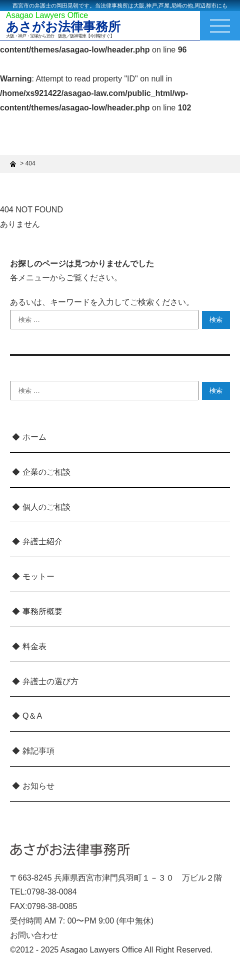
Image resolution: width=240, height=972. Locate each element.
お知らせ (38, 786)
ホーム (34, 437)
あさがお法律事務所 (63, 26)
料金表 (34, 646)
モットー (38, 576)
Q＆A (32, 716)
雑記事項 (38, 751)
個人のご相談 (46, 507)
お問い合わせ (34, 935)
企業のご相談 (46, 472)
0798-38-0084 (52, 892)
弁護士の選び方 (50, 681)
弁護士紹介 (42, 541)
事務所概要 (42, 611)
